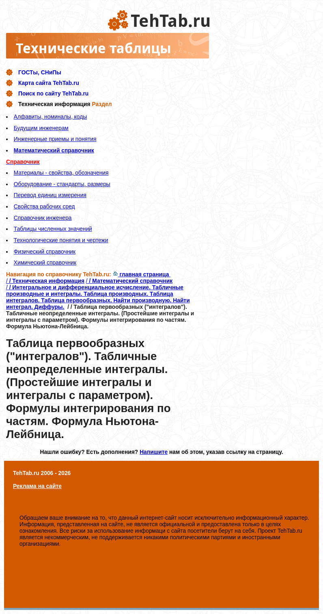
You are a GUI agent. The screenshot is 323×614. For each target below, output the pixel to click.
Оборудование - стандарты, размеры (62, 184)
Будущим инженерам (41, 128)
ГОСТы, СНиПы (39, 72)
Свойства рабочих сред (44, 206)
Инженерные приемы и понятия (55, 139)
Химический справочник (45, 262)
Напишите (154, 452)
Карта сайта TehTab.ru (48, 83)
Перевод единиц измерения (50, 195)
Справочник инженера (43, 218)
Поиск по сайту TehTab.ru (53, 93)
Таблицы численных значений (53, 229)
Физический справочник (44, 251)
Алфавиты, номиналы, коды (50, 116)
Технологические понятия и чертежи (61, 240)
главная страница (142, 274)
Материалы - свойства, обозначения (61, 172)
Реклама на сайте (37, 486)
